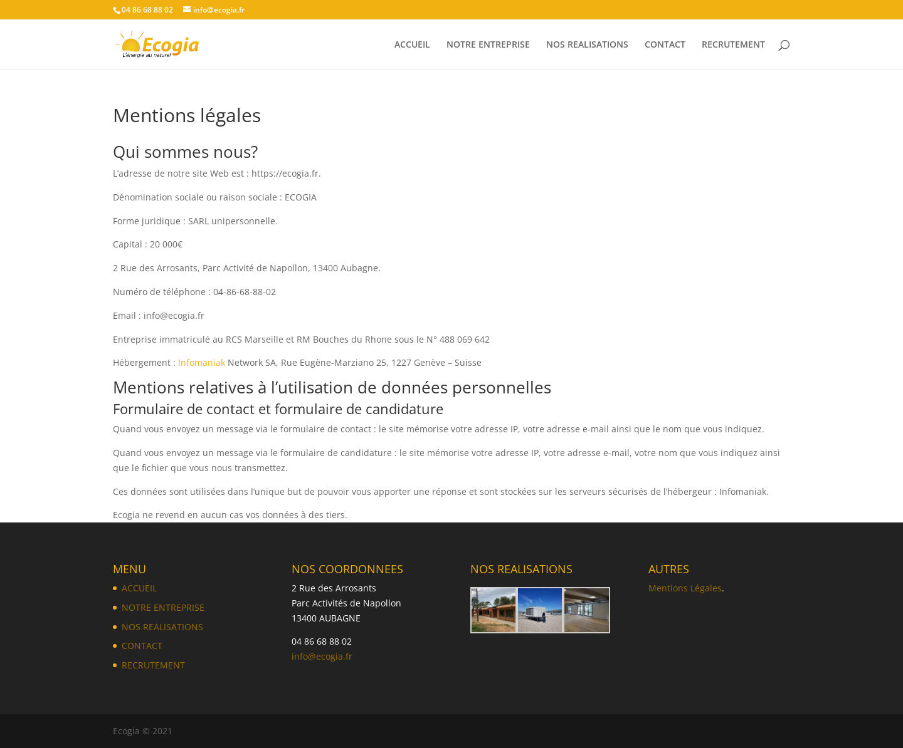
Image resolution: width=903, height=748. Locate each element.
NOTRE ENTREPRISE (488, 45)
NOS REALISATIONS (587, 45)
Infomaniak (201, 362)
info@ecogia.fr (322, 656)
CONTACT (665, 45)
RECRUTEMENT (733, 45)
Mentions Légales (685, 588)
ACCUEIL (412, 45)
